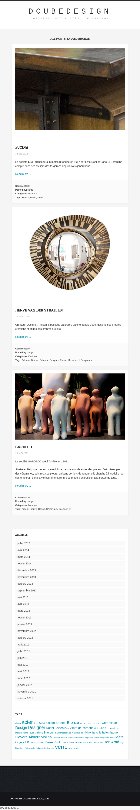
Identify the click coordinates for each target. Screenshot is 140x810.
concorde (97, 723)
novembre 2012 (27, 630)
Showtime (19, 748)
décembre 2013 (27, 570)
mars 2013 (24, 610)
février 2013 (25, 617)
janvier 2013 (25, 624)
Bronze (25, 197)
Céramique (51, 509)
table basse (38, 748)
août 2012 (23, 644)
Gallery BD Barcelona (104, 728)
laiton (40, 197)
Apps (36, 723)
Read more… (23, 173)
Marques (32, 193)
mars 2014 (24, 556)
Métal (120, 737)
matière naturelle (68, 738)
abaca (18, 723)
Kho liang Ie (93, 732)
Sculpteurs (86, 360)
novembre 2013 (27, 577)
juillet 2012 (24, 651)
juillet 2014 (24, 543)
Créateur (44, 360)
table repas (49, 748)
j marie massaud (61, 733)
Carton (41, 509)
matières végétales (84, 738)
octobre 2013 (25, 583)
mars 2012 (24, 678)
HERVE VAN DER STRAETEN (39, 310)
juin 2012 (23, 657)
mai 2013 (23, 597)
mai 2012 (23, 664)
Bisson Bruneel (55, 722)
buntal (82, 723)
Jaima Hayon (28, 733)
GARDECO (23, 447)
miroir (112, 738)
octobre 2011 (25, 698)
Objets (19, 742)
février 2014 (25, 563)
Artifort (42, 723)
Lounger (56, 738)
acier (27, 722)
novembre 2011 (27, 691)
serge (30, 190)
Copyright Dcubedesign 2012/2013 (29, 798)
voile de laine (74, 748)
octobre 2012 (25, 637)
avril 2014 (23, 550)
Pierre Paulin (53, 742)
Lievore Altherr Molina (33, 737)
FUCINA (21, 147)
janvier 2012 (25, 684)
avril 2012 (23, 671)
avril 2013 (23, 603)
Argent (25, 509)
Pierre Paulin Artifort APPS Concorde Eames (83, 742)
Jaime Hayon (44, 732)
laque (114, 732)
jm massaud (74, 733)
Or (70, 509)
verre (61, 747)
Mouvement (74, 360)
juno (83, 733)
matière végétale (101, 738)
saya (122, 742)
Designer (32, 356)
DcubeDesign (70, 11)
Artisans (26, 360)
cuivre (33, 197)
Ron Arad (111, 742)
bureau (89, 723)
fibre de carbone (82, 728)
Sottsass (29, 748)
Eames (67, 728)
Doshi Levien (55, 728)
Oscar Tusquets (37, 742)
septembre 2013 (27, 590)
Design (21, 728)
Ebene (63, 360)
